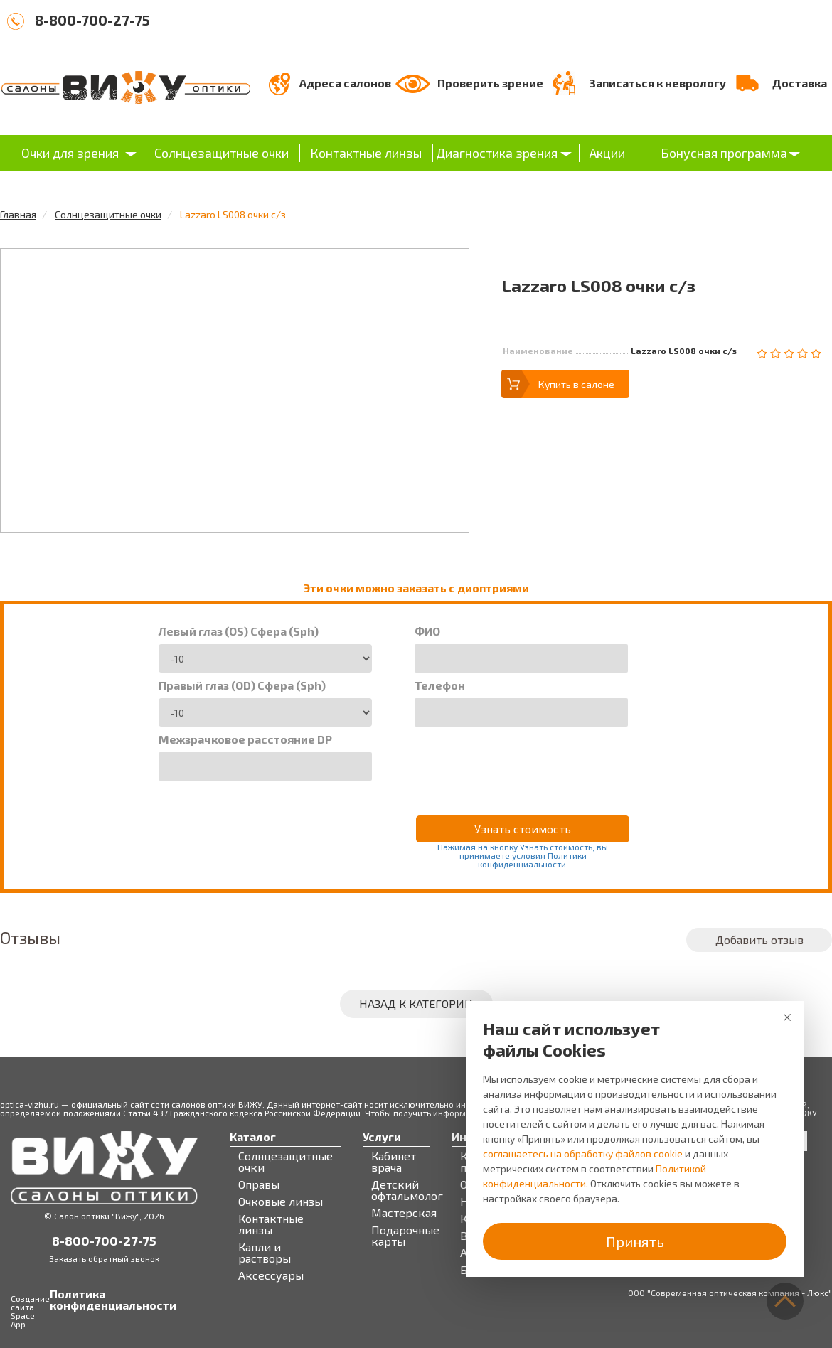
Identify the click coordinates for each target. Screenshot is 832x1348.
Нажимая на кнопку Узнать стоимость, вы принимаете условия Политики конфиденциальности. (522, 855)
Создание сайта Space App (30, 1311)
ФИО (427, 631)
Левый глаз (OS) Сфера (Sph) (239, 631)
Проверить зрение (490, 83)
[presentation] (523, 761)
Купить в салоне (576, 384)
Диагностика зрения (497, 153)
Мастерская (404, 1213)
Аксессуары (271, 1275)
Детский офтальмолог (407, 1190)
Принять (635, 1241)
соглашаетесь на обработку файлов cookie (583, 1154)
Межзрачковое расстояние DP (245, 739)
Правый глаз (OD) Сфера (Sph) (242, 685)
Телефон (440, 685)
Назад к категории (416, 1003)
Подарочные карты (405, 1235)
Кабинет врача (393, 1161)
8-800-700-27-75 (92, 20)
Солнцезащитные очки (221, 153)
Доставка (799, 83)
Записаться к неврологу (657, 83)
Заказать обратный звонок (104, 1258)
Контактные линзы (366, 153)
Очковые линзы (280, 1201)
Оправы (258, 1184)
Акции (607, 153)
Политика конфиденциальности (64, 1299)
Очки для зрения (70, 153)
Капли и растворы (264, 1252)
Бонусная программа (724, 153)
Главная (18, 214)
